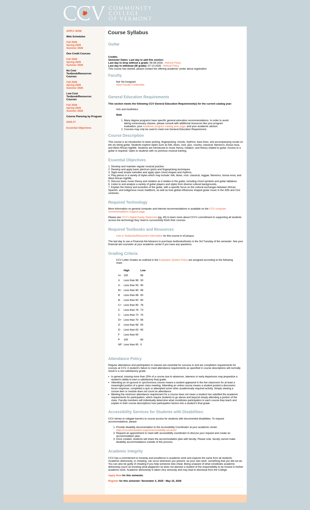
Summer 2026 (74, 47)
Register (113, 480)
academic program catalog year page (164, 126)
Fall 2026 (71, 42)
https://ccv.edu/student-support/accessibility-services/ (146, 430)
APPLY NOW (74, 30)
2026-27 (71, 121)
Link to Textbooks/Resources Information (139, 235)
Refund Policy (173, 62)
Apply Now (115, 475)
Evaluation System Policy (173, 259)
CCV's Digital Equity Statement (139, 217)
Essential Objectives (78, 127)
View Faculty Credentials (130, 84)
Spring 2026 (73, 44)
